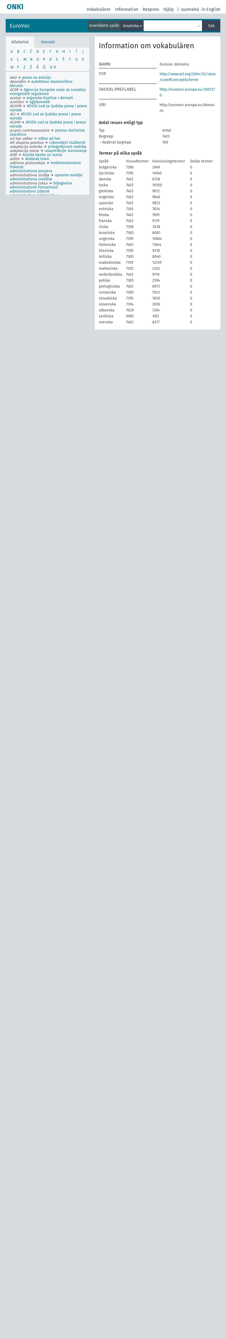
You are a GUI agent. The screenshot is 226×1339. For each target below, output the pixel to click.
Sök (211, 26)
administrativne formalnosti (34, 187)
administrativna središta (31, 179)
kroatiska (131, 26)
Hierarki (48, 42)
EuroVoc (20, 25)
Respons (151, 9)
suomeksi (190, 9)
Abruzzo (16, 85)
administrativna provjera (31, 171)
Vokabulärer (99, 9)
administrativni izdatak (29, 191)
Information (126, 9)
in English (210, 9)
